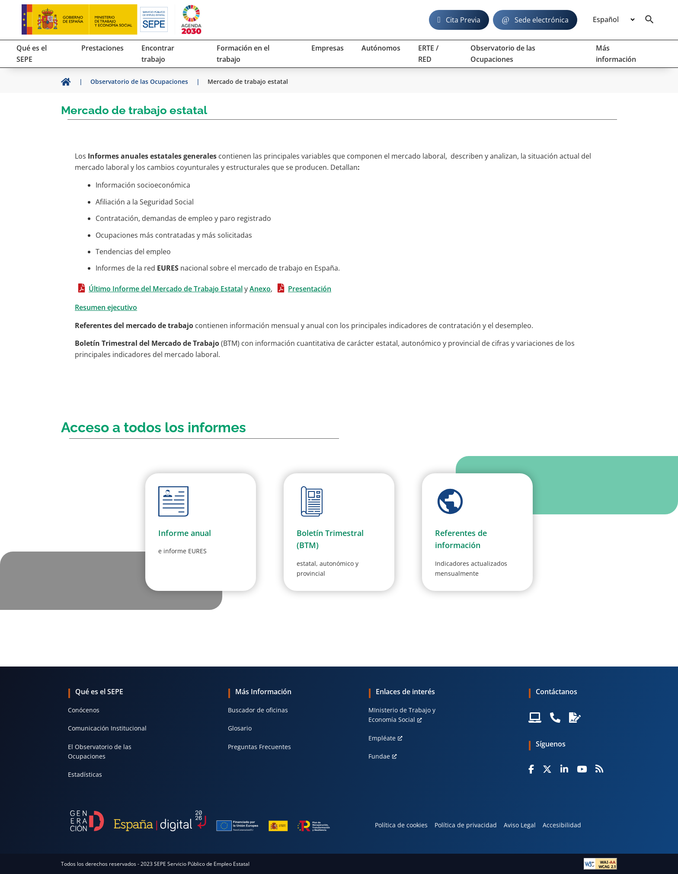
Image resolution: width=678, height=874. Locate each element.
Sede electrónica (542, 20)
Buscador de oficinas (258, 710)
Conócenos (83, 710)
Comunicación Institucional (107, 728)
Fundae (379, 756)
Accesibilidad (562, 825)
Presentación (309, 288)
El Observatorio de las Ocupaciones (99, 751)
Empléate (382, 738)
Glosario (240, 728)
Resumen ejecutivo (106, 307)
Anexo (260, 288)
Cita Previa (463, 20)
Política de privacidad (466, 825)
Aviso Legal (520, 825)
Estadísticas (85, 774)
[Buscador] (649, 20)
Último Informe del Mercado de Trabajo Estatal (166, 288)
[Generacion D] (200, 821)
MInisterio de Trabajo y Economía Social (401, 715)
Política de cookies (401, 825)
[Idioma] (613, 20)
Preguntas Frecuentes (259, 747)
